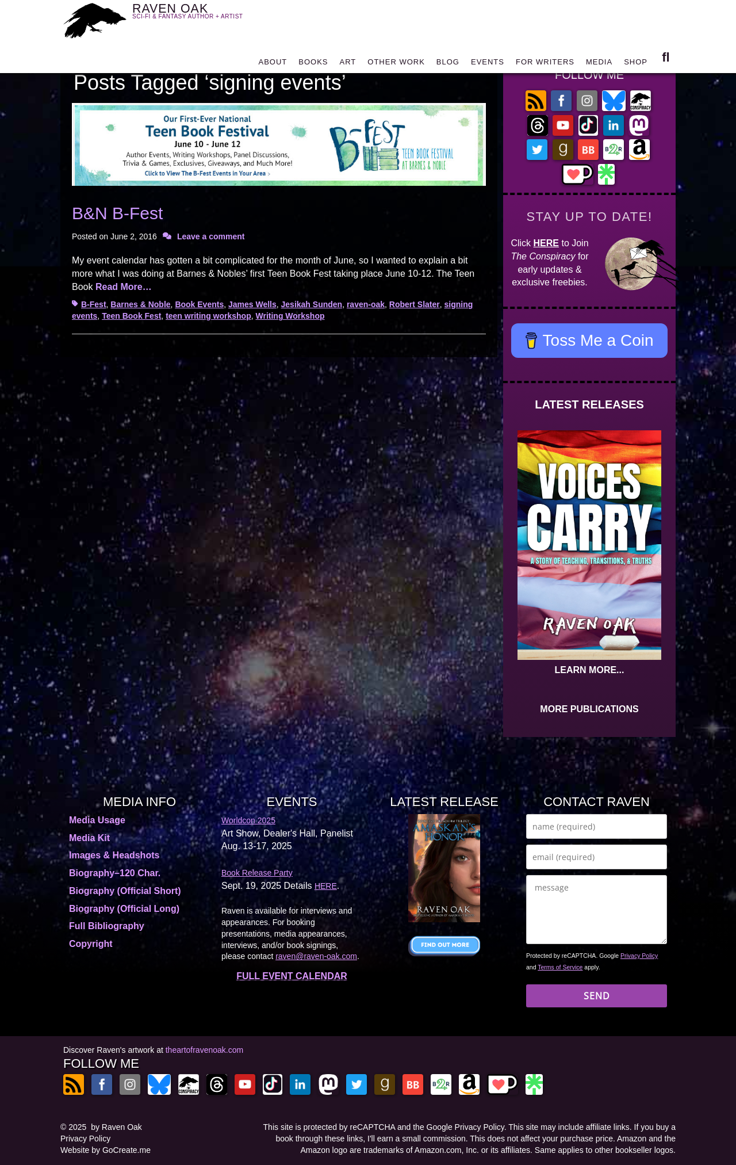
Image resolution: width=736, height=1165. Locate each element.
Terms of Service (560, 967)
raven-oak (366, 304)
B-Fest (93, 304)
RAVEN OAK (204, 18)
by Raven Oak (116, 1127)
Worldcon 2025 (248, 820)
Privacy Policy (639, 955)
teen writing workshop (208, 315)
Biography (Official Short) (125, 891)
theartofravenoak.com (204, 1050)
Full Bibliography (106, 926)
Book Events (199, 304)
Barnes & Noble (140, 304)
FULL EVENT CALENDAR (291, 976)
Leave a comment (211, 236)
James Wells (252, 304)
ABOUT (272, 64)
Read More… (123, 287)
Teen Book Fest (131, 315)
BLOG (447, 64)
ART (348, 64)
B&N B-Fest (117, 213)
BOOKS (313, 64)
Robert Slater (414, 304)
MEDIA (599, 64)
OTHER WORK (396, 64)
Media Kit (89, 838)
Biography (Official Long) (124, 909)
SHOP (635, 64)
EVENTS (487, 64)
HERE (546, 243)
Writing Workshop (289, 315)
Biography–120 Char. (114, 873)
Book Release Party (257, 872)
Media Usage (97, 820)
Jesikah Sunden (312, 304)
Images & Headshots (114, 855)
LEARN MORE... (589, 670)
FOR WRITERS (545, 64)
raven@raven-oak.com (316, 956)
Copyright (91, 944)
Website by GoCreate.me (105, 1150)
